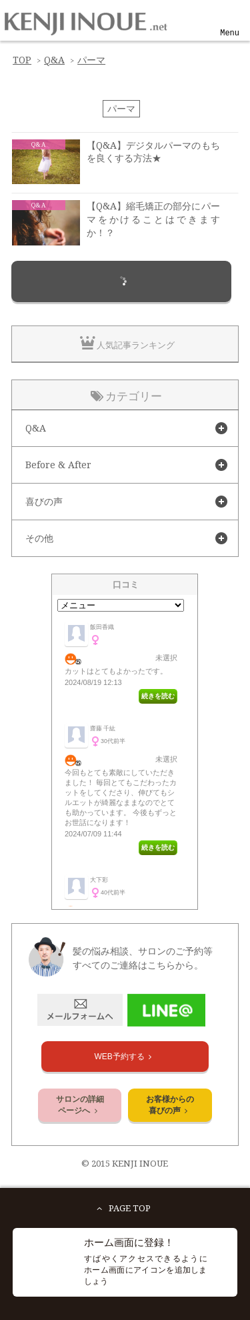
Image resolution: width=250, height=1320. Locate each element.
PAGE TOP (121, 1208)
